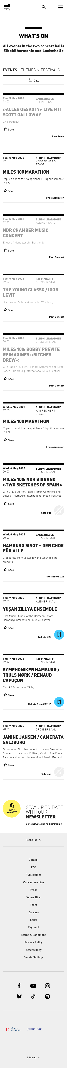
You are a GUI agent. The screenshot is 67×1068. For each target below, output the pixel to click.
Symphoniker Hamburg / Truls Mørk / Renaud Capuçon (31, 675)
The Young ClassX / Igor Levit (30, 293)
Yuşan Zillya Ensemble (30, 609)
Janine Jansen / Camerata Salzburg (33, 740)
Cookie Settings (34, 957)
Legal (33, 920)
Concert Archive (33, 882)
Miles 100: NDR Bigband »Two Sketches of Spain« (32, 482)
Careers (33, 912)
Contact (33, 860)
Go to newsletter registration (43, 824)
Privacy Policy (33, 942)
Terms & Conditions (33, 935)
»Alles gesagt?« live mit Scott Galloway (32, 112)
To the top (31, 840)
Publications (33, 875)
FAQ (33, 867)
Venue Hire (33, 897)
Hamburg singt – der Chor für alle (33, 548)
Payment (33, 927)
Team (33, 905)
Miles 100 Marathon (26, 172)
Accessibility (34, 950)
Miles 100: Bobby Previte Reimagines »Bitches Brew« (31, 355)
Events (10, 70)
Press (33, 890)
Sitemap (31, 1057)
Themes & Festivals (40, 70)
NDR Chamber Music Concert (25, 233)
